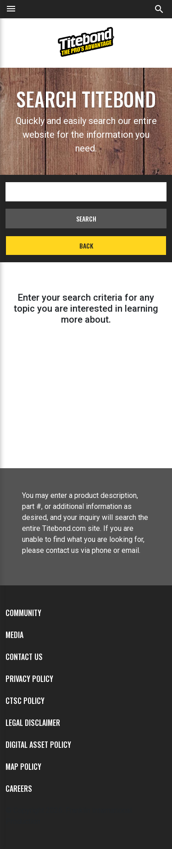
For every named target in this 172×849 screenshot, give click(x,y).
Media (14, 634)
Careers (19, 788)
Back (86, 245)
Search (86, 218)
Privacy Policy (29, 678)
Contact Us (24, 656)
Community (23, 612)
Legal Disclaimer (33, 722)
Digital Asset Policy (38, 744)
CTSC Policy (25, 700)
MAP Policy (23, 766)
